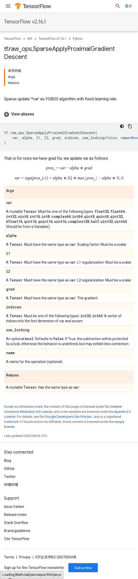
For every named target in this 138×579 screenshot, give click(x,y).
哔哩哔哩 (11, 484)
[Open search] (118, 6)
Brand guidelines (17, 530)
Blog (7, 460)
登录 (128, 6)
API (29, 38)
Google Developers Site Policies (68, 416)
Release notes (15, 514)
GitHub (9, 468)
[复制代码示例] (130, 126)
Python (78, 38)
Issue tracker (14, 506)
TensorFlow (12, 38)
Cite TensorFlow (16, 538)
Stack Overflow (16, 522)
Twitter (10, 476)
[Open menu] (8, 6)
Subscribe (83, 567)
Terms (9, 557)
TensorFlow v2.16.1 (25, 22)
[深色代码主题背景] (122, 126)
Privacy (25, 557)
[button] (69, 114)
